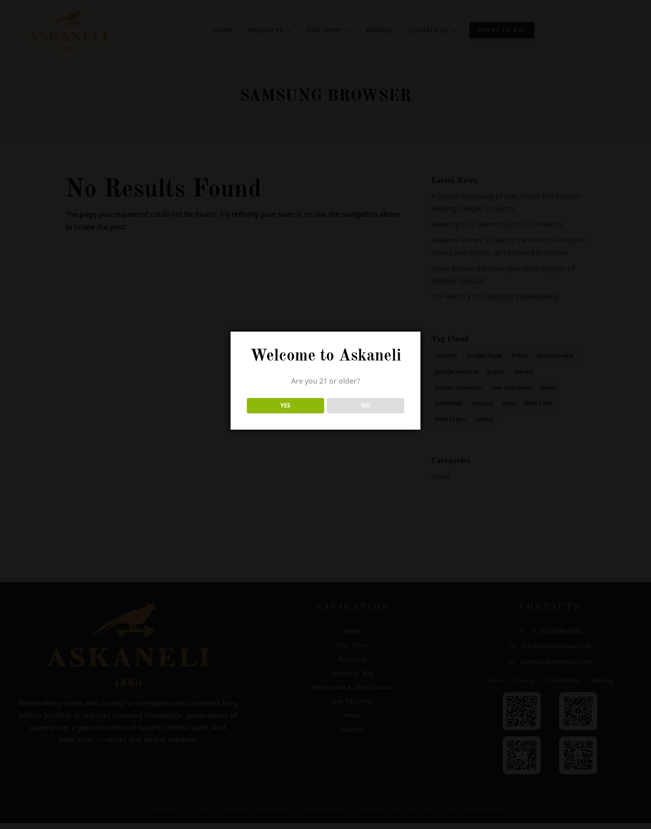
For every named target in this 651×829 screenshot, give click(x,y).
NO (366, 405)
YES (285, 405)
